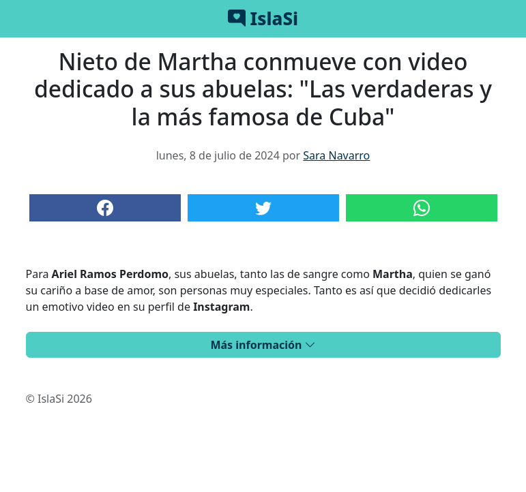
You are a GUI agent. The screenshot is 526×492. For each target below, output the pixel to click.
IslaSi (263, 18)
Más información (262, 344)
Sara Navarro (336, 155)
